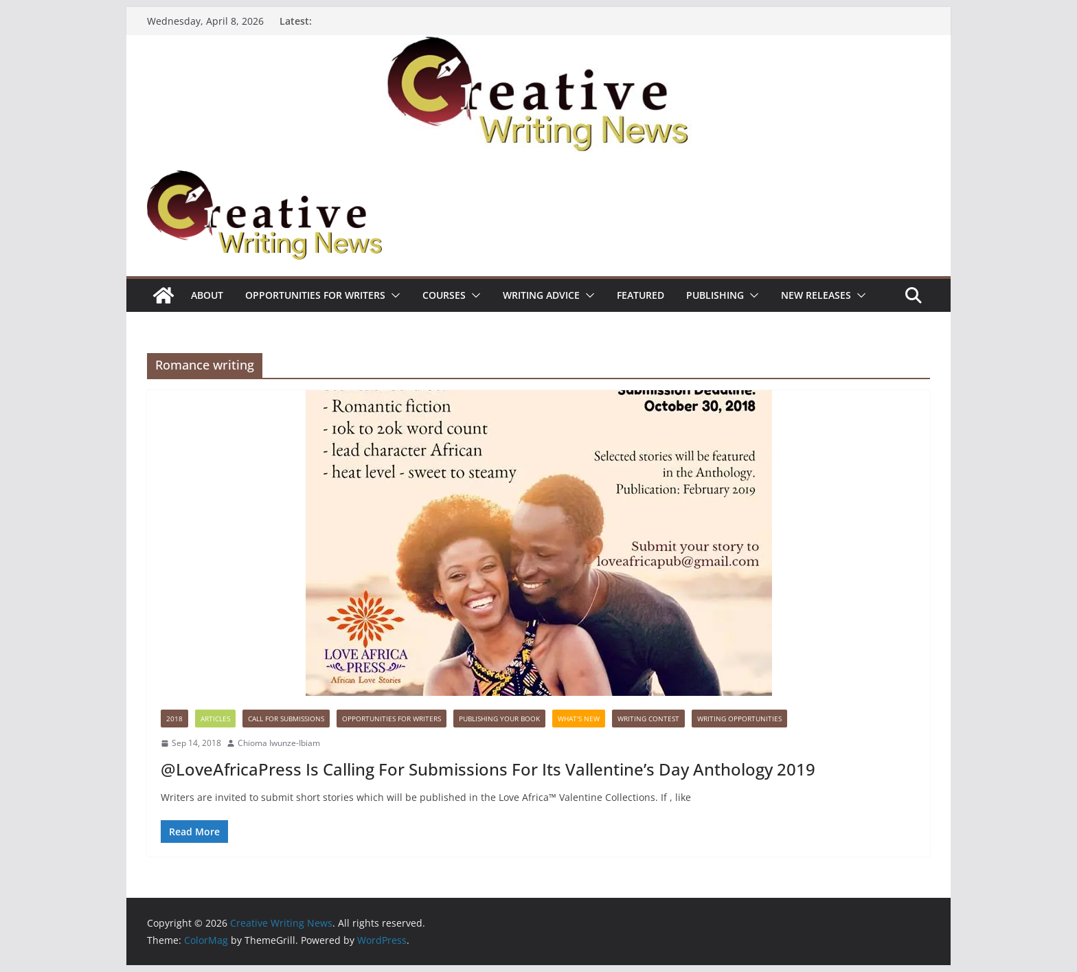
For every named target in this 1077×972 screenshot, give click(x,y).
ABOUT (207, 295)
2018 (174, 718)
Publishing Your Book (499, 718)
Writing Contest (648, 718)
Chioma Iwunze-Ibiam (279, 743)
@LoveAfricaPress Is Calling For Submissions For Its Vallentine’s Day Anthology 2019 (488, 769)
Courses (444, 295)
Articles (215, 718)
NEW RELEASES (816, 295)
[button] (392, 295)
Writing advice (541, 295)
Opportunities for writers (315, 295)
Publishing (715, 295)
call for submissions (286, 718)
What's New (579, 718)
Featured (640, 295)
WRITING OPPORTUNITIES (739, 718)
